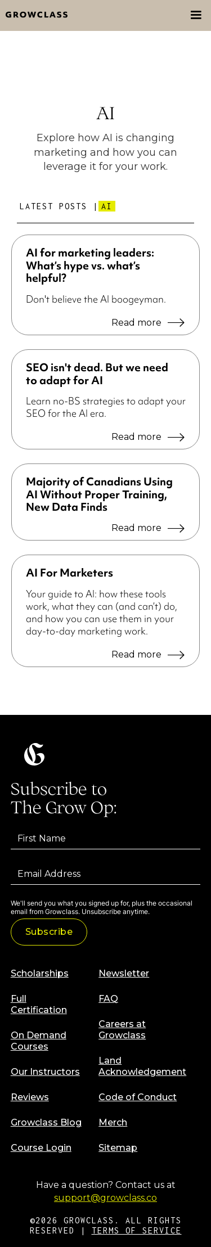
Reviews (30, 1097)
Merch (112, 1122)
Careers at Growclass (122, 1030)
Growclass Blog (46, 1122)
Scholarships (40, 973)
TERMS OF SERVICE (137, 1230)
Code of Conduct (137, 1097)
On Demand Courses (38, 1041)
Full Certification (39, 1004)
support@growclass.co (105, 1197)
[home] (34, 15)
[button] (196, 15)
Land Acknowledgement (142, 1066)
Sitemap (117, 1147)
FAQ (108, 998)
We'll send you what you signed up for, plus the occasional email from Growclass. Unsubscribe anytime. (101, 907)
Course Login (41, 1147)
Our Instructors (45, 1071)
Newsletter (123, 973)
